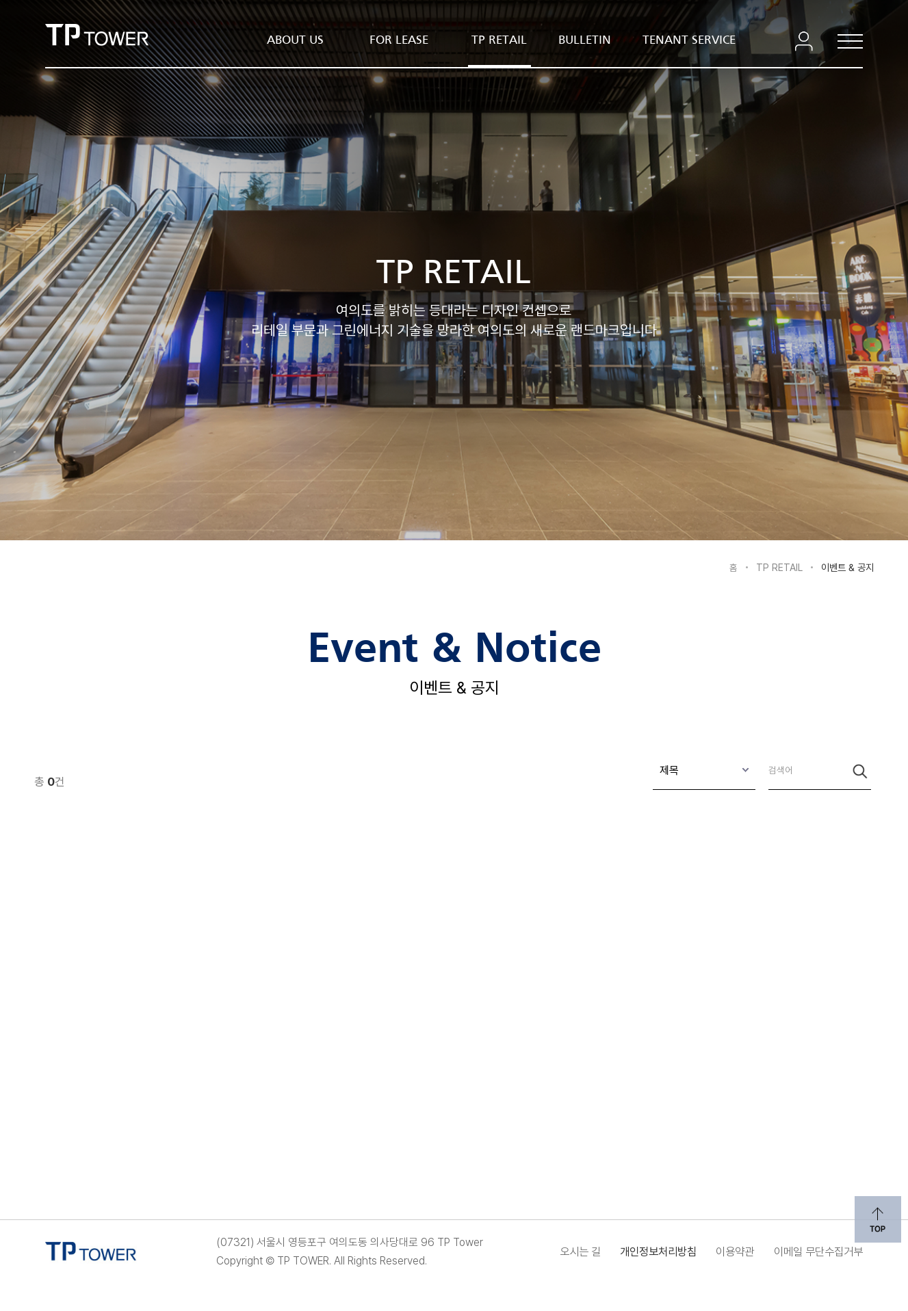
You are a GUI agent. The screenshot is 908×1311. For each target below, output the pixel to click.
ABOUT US (295, 41)
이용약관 (712, 1252)
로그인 (801, 41)
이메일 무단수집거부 (812, 1252)
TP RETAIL (499, 41)
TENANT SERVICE (689, 41)
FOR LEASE (398, 41)
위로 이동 (875, 1217)
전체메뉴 (842, 41)
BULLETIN (584, 41)
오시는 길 (525, 1252)
